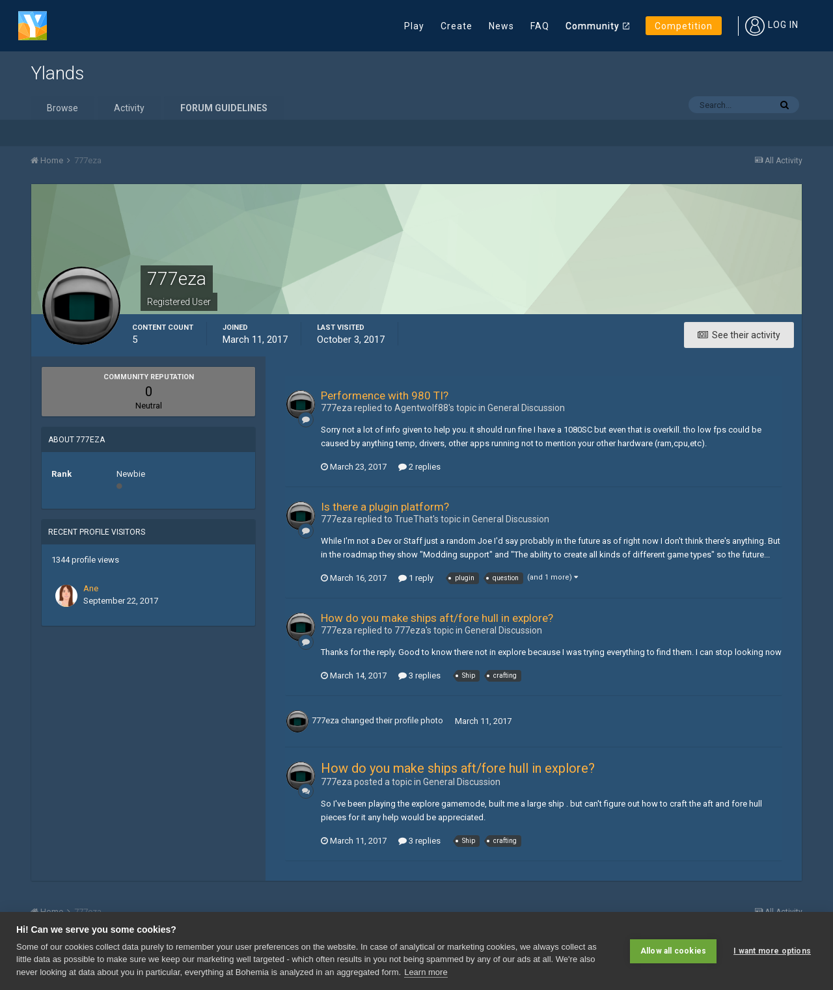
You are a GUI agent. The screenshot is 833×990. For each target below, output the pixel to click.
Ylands (57, 73)
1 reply (415, 578)
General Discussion (526, 408)
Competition (684, 26)
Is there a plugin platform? (385, 506)
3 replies (419, 675)
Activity (129, 108)
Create (456, 26)
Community (593, 26)
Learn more (425, 972)
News (501, 26)
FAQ (539, 26)
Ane (90, 588)
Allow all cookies (673, 951)
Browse (62, 108)
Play (414, 26)
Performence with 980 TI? (384, 395)
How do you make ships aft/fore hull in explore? (437, 617)
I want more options (772, 951)
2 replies (419, 467)
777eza (325, 721)
